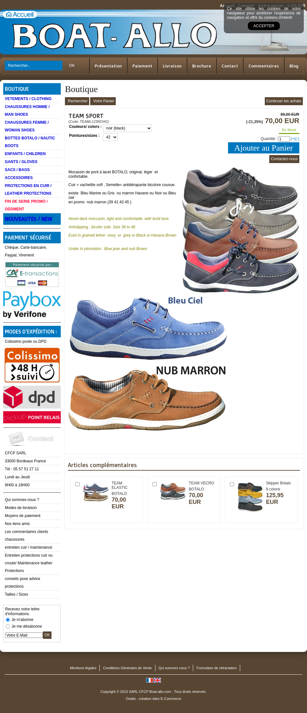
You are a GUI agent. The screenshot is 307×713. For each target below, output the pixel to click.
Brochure (201, 65)
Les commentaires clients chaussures (26, 535)
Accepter (263, 26)
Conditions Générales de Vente (127, 668)
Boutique (17, 89)
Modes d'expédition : (31, 331)
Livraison (172, 65)
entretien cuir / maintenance (28, 547)
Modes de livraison (21, 507)
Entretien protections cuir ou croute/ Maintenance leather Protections (28, 563)
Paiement (142, 65)
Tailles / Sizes (16, 594)
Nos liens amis (17, 523)
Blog (293, 65)
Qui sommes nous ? (174, 668)
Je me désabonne (27, 626)
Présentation (108, 65)
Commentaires (263, 65)
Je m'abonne (22, 619)
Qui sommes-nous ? (22, 500)
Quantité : (269, 139)
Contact (230, 65)
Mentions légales (83, 668)
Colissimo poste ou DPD (25, 341)
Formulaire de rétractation (216, 668)
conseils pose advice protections (22, 582)
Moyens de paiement (22, 515)
